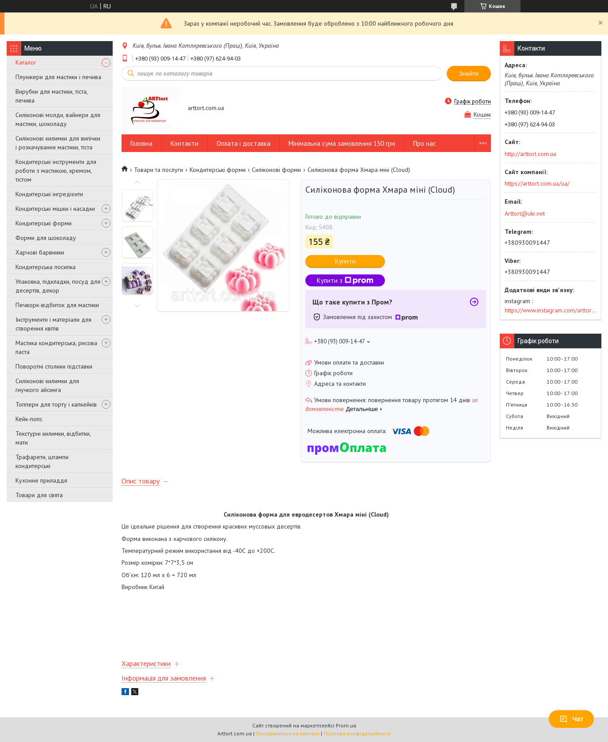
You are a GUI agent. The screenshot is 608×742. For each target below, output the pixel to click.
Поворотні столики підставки (53, 366)
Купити (345, 261)
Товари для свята (39, 495)
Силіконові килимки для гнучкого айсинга (47, 385)
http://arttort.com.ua (530, 154)
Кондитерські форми (43, 223)
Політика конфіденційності (357, 733)
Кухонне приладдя (41, 480)
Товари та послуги (158, 170)
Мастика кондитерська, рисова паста (56, 347)
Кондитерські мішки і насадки (55, 209)
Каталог (25, 62)
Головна (141, 143)
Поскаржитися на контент (287, 733)
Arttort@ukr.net (525, 213)
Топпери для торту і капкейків (56, 404)
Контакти (184, 143)
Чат (571, 719)
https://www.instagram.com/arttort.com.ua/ (551, 310)
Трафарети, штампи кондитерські (41, 461)
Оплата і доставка (243, 143)
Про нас (424, 143)
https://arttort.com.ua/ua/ (537, 183)
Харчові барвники (39, 252)
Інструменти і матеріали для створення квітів (53, 324)
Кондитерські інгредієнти (49, 194)
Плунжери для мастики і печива (58, 77)
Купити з (345, 280)
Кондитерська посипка (45, 267)
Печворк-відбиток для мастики (57, 305)
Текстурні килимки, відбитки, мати (53, 438)
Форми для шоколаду (45, 238)
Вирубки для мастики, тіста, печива (51, 96)
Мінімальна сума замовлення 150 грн (342, 143)
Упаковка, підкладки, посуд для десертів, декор (57, 286)
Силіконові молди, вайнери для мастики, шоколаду (57, 119)
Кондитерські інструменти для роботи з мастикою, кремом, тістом (55, 170)
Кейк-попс (28, 419)
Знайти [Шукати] (469, 73)
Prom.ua (346, 725)
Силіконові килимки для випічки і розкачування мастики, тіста (57, 142)
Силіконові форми (276, 170)
